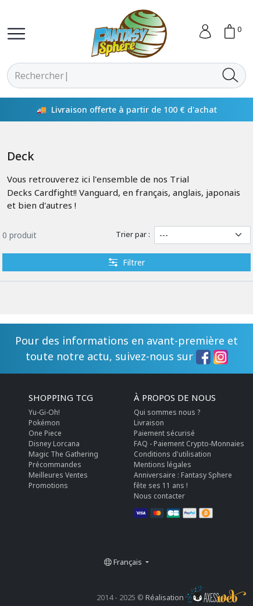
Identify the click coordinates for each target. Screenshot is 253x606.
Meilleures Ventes (58, 475)
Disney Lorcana (54, 444)
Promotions (48, 485)
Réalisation (195, 597)
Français (124, 562)
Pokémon (44, 423)
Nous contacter (159, 496)
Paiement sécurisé (164, 433)
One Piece (45, 433)
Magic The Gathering (63, 454)
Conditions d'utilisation (172, 454)
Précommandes (54, 464)
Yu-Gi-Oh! (44, 412)
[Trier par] (202, 235)
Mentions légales (162, 464)
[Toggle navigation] (16, 34)
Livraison (149, 423)
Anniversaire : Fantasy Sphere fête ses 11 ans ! (183, 480)
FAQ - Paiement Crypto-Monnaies (189, 444)
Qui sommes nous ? (167, 412)
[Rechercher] (111, 75)
